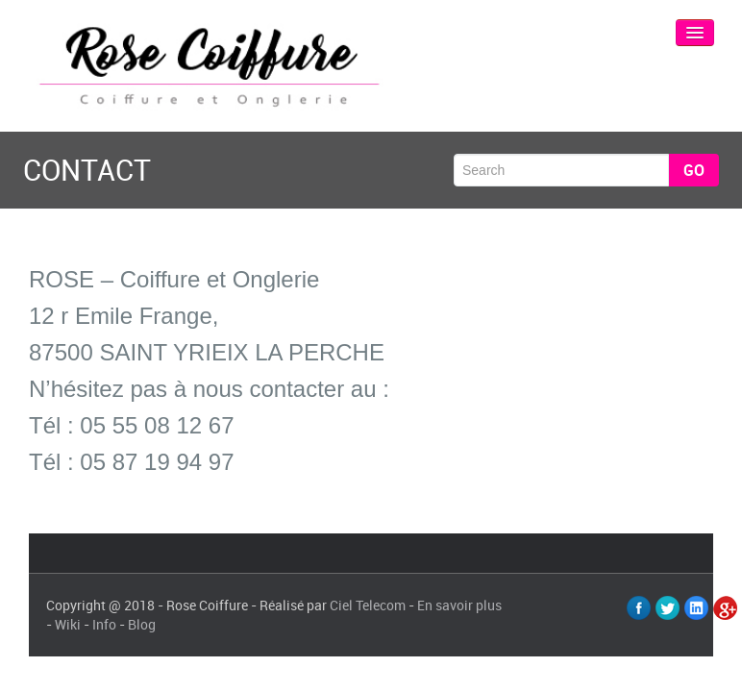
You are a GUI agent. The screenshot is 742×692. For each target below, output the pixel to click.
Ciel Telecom (368, 605)
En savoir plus (459, 605)
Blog (142, 624)
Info (104, 624)
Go (694, 170)
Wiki (68, 624)
